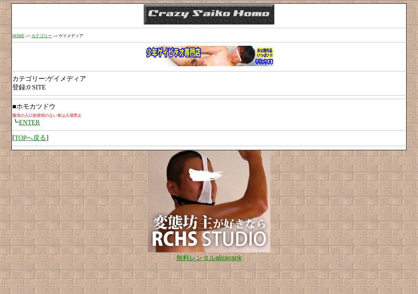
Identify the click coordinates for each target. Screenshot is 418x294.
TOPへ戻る (30, 137)
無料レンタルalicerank (209, 257)
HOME (18, 35)
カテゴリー (41, 35)
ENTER (29, 122)
